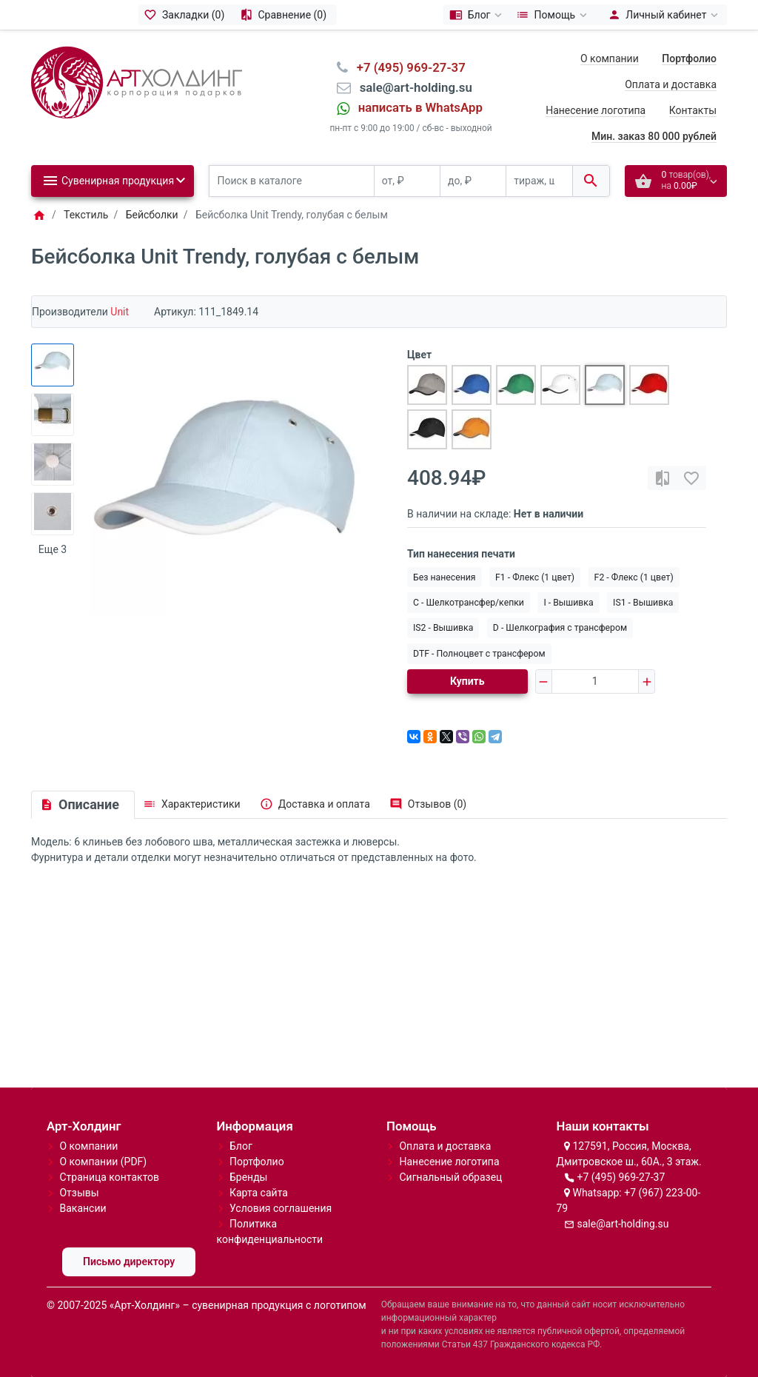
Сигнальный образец (450, 1177)
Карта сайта (258, 1193)
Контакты (693, 110)
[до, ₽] (473, 181)
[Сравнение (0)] (285, 14)
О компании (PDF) (103, 1161)
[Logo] (136, 81)
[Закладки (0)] (186, 14)
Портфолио (256, 1161)
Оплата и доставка (671, 84)
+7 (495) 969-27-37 (621, 1177)
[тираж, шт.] (539, 181)
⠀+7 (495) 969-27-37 (407, 67)
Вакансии (82, 1208)
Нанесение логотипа (595, 110)
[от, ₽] (407, 181)
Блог (240, 1146)
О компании (609, 58)
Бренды (248, 1177)
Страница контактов (109, 1177)
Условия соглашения (280, 1208)
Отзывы (78, 1193)
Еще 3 (52, 549)
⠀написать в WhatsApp (416, 107)
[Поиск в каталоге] (292, 181)
